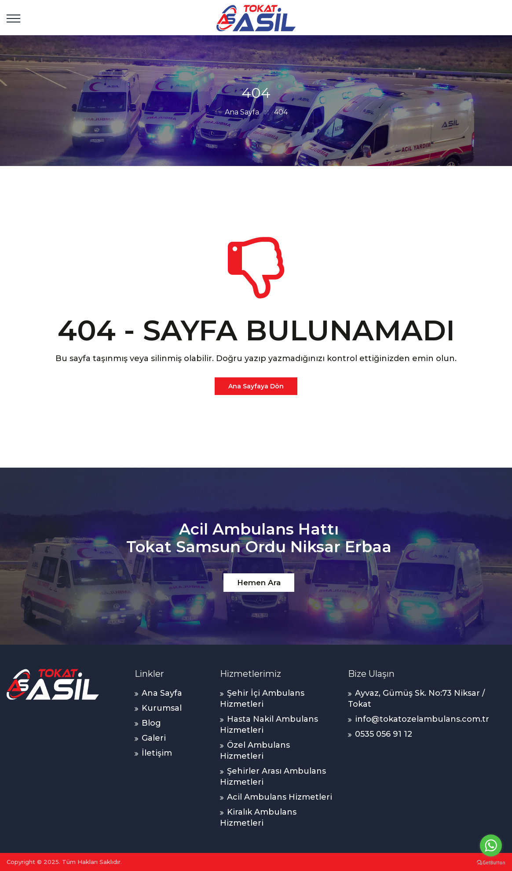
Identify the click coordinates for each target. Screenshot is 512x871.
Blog (151, 723)
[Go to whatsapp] (491, 845)
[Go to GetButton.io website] (491, 862)
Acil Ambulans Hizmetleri (279, 797)
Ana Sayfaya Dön (256, 386)
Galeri (154, 738)
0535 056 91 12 (383, 734)
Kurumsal (162, 708)
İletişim (157, 753)
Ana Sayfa (242, 112)
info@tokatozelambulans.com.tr (422, 719)
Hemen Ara (259, 582)
